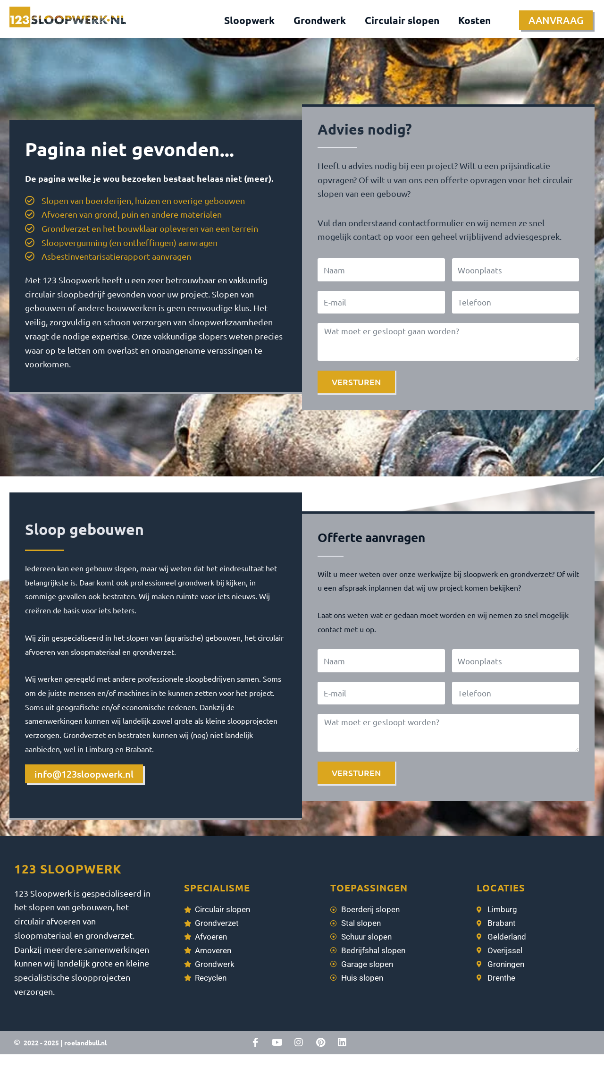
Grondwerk (320, 20)
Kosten (474, 20)
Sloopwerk (249, 20)
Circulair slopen (402, 20)
